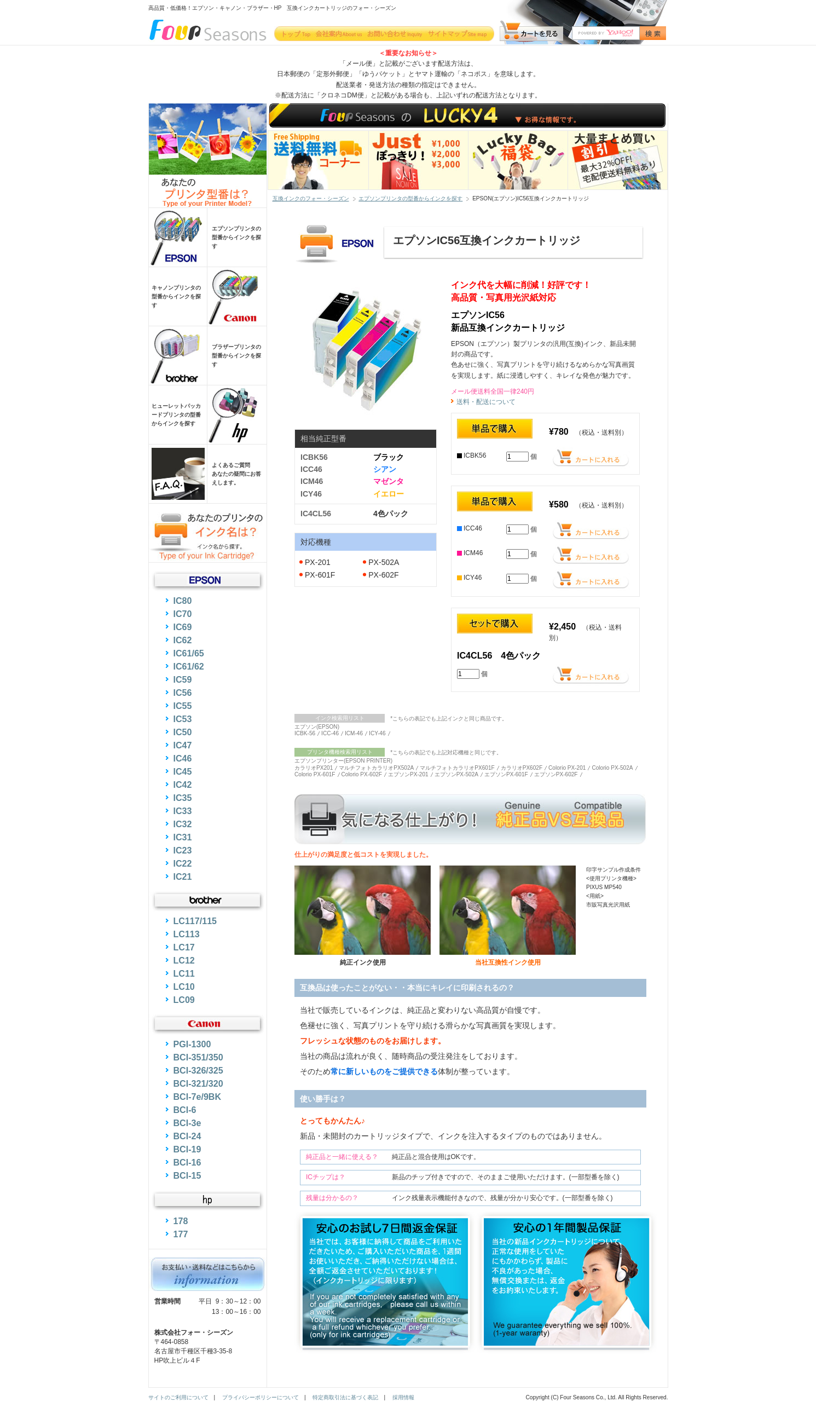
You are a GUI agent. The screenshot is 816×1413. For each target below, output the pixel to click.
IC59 (182, 679)
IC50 (182, 732)
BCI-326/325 (198, 1070)
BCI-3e (187, 1123)
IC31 (182, 837)
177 (180, 1234)
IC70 (182, 614)
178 (180, 1221)
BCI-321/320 (198, 1083)
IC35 (182, 798)
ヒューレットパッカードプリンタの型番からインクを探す (176, 414)
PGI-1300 (192, 1044)
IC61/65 (188, 653)
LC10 (184, 986)
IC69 (182, 627)
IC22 (182, 863)
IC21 (182, 876)
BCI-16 (187, 1162)
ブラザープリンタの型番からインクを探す (236, 355)
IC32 (182, 824)
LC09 (184, 1000)
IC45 (182, 771)
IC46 (182, 758)
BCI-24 (187, 1136)
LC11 (184, 973)
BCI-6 (184, 1110)
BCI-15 (187, 1175)
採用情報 (403, 1397)
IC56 (182, 692)
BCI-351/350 (198, 1057)
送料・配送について (486, 402)
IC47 (182, 745)
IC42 (182, 784)
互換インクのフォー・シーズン (311, 198)
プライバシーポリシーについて (260, 1397)
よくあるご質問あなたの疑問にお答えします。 (236, 474)
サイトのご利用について (178, 1397)
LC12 (184, 960)
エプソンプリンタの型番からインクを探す (410, 198)
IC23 (182, 850)
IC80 (182, 600)
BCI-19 (187, 1149)
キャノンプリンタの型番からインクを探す (176, 296)
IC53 (182, 719)
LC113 (186, 934)
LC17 (184, 947)
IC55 (182, 706)
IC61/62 (188, 666)
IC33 (182, 811)
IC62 (182, 640)
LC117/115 (195, 921)
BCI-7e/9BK (197, 1096)
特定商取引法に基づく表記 (345, 1397)
